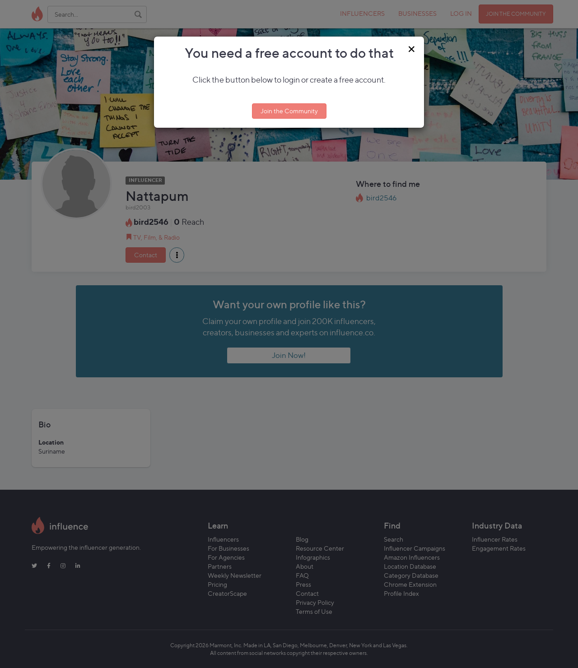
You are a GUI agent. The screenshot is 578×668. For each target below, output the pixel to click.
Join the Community (289, 111)
